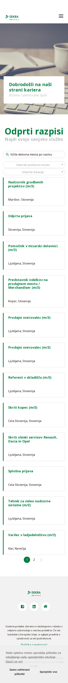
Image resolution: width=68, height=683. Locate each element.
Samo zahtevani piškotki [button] (19, 671)
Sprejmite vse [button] (48, 671)
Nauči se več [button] (14, 661)
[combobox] (34, 164)
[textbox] (34, 164)
